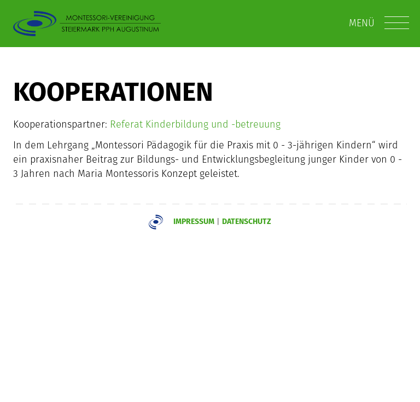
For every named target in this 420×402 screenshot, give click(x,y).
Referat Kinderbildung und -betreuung (195, 124)
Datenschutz (246, 221)
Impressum (193, 221)
